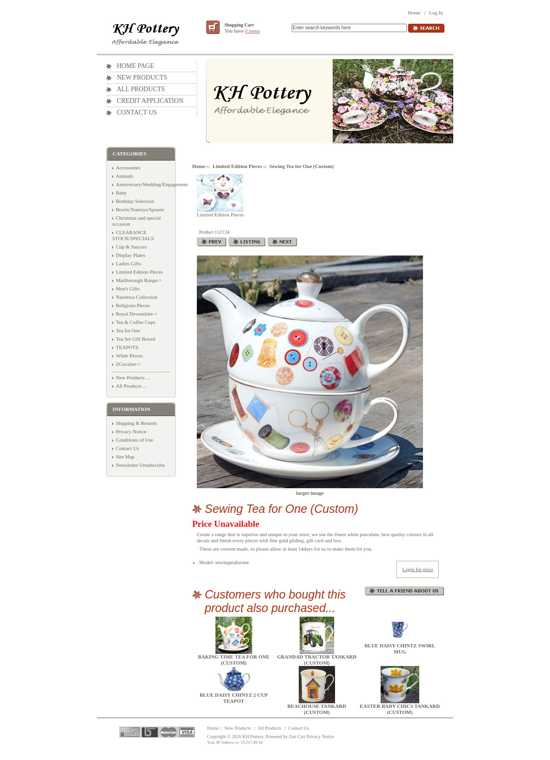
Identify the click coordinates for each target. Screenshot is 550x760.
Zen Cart (297, 736)
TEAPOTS (127, 347)
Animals (124, 176)
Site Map (125, 456)
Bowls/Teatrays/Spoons (140, 209)
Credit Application (150, 100)
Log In (436, 12)
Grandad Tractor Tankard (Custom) (316, 660)
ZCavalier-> (128, 364)
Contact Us (137, 112)
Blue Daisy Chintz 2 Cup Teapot (234, 698)
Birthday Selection (135, 201)
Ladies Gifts (128, 263)
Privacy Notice (131, 431)
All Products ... (131, 386)
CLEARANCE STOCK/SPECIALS (133, 235)
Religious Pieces (133, 305)
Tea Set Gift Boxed (135, 339)
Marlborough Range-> (139, 280)
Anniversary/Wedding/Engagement (152, 184)
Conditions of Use (134, 440)
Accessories (128, 167)
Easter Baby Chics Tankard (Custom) (400, 709)
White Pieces (129, 355)
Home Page (135, 65)
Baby (121, 192)
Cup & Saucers (131, 246)
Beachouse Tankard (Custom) (317, 709)
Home (414, 12)
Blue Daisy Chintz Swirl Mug (399, 648)
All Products (141, 89)
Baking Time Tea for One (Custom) (233, 660)
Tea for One (128, 330)
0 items (252, 31)
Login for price (417, 569)
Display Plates (130, 255)
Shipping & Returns (136, 423)
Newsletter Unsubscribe (140, 465)
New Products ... (133, 377)
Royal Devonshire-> (137, 313)
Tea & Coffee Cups (135, 322)
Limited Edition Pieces (237, 166)
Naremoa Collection (136, 297)
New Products (142, 77)
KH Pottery (252, 736)
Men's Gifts (128, 288)
